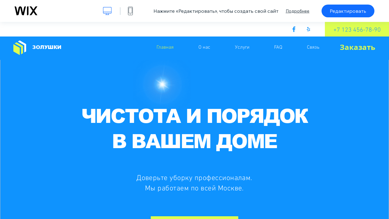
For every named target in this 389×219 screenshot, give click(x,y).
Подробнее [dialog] (297, 11)
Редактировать (348, 11)
